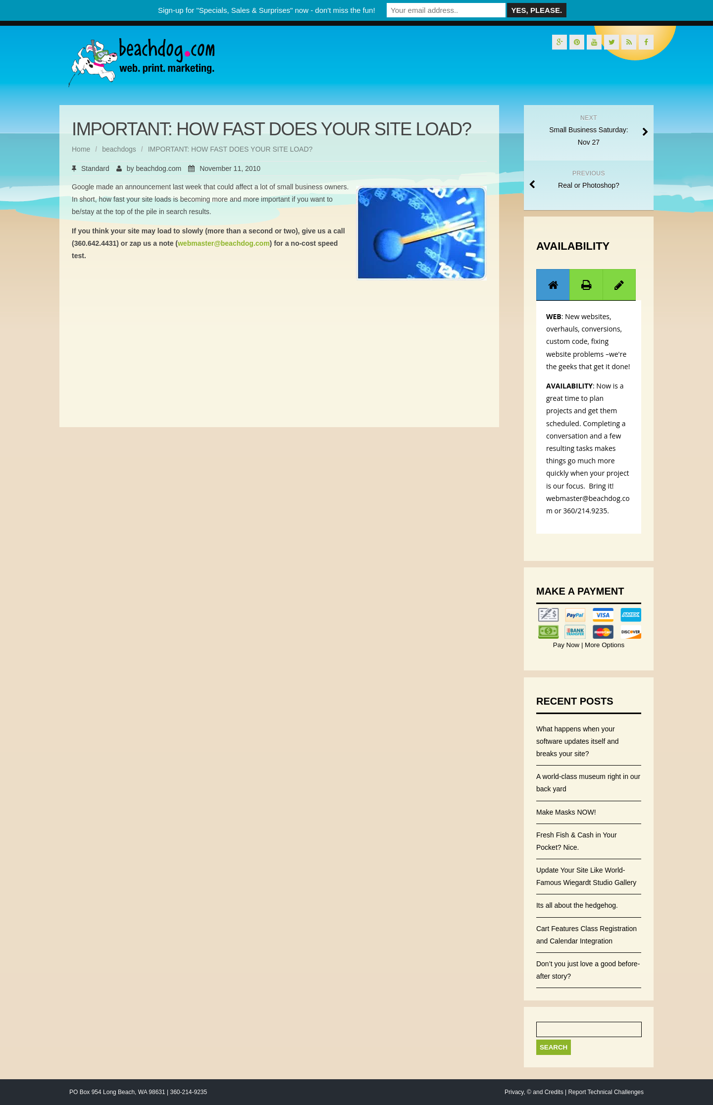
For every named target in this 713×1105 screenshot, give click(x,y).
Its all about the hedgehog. (577, 905)
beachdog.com (158, 168)
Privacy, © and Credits (534, 1092)
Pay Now (567, 645)
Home (81, 149)
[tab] (553, 284)
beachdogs (119, 149)
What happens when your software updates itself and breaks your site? (577, 741)
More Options (603, 645)
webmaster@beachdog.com (224, 243)
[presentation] (553, 285)
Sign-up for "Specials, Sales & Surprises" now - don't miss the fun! (266, 10)
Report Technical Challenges (606, 1092)
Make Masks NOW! (566, 812)
